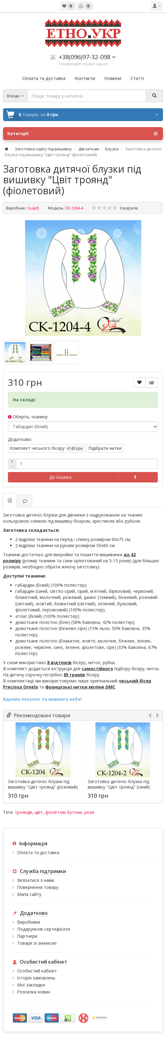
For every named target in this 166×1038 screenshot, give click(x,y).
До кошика (60, 477)
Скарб (33, 208)
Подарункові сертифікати (43, 929)
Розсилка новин (33, 992)
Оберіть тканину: (28, 417)
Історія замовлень (36, 978)
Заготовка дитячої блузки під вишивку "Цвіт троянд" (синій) (119, 784)
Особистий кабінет (37, 971)
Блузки (112, 149)
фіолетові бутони (63, 812)
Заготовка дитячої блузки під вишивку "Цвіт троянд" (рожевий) (43, 784)
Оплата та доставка (38, 852)
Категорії (82, 134)
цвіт (39, 812)
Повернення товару (37, 887)
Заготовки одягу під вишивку (43, 149)
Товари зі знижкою (37, 943)
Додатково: (20, 439)
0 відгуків (129, 208)
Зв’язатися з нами (35, 880)
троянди (23, 812)
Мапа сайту (29, 894)
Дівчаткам (88, 149)
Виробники (28, 922)
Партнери (27, 936)
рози (89, 812)
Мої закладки (31, 985)
